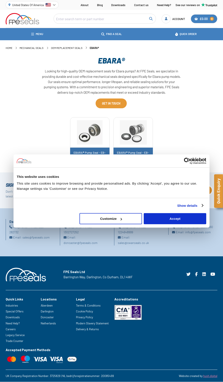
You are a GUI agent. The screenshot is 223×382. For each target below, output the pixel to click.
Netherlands (48, 323)
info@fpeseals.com (198, 232)
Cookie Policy (84, 311)
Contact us (141, 5)
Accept (174, 218)
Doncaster (47, 317)
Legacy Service (15, 335)
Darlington (47, 311)
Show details (187, 205)
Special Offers (15, 311)
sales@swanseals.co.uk (133, 243)
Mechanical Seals (32, 47)
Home (9, 47)
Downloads (118, 5)
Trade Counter (14, 341)
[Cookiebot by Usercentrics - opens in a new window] (187, 161)
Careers (11, 329)
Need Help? (164, 5)
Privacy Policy (84, 317)
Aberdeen (47, 305)
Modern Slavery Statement (92, 323)
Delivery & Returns (87, 329)
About (85, 5)
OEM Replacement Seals (67, 47)
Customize (111, 218)
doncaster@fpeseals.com (81, 243)
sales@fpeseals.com (36, 237)
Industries (12, 305)
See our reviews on (196, 5)
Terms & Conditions (88, 305)
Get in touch (111, 103)
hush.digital (210, 376)
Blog (100, 5)
